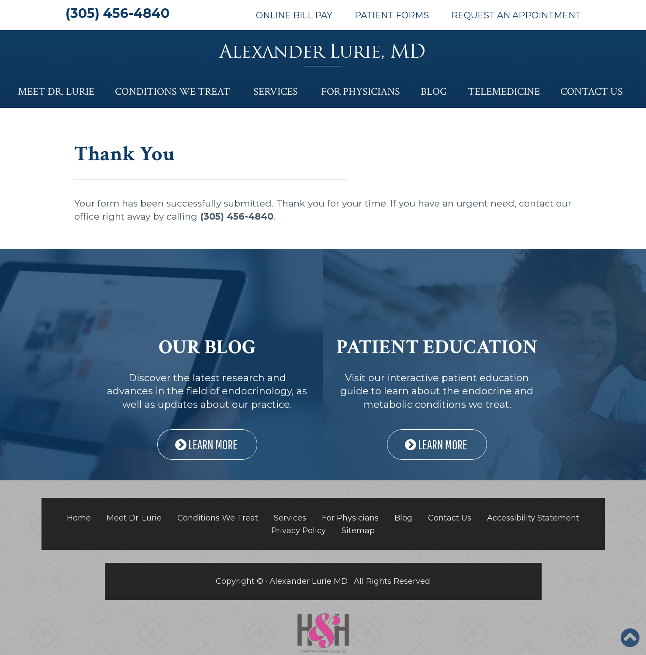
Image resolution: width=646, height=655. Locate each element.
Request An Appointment (516, 15)
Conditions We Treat (172, 91)
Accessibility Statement (533, 518)
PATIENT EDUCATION (437, 347)
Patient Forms (392, 15)
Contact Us (591, 91)
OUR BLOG (207, 347)
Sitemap (358, 530)
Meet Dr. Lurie (56, 91)
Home (79, 518)
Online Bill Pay (294, 15)
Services (275, 91)
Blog (434, 91)
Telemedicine (504, 91)
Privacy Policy (298, 530)
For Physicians (360, 91)
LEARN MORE (207, 444)
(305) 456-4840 (117, 13)
